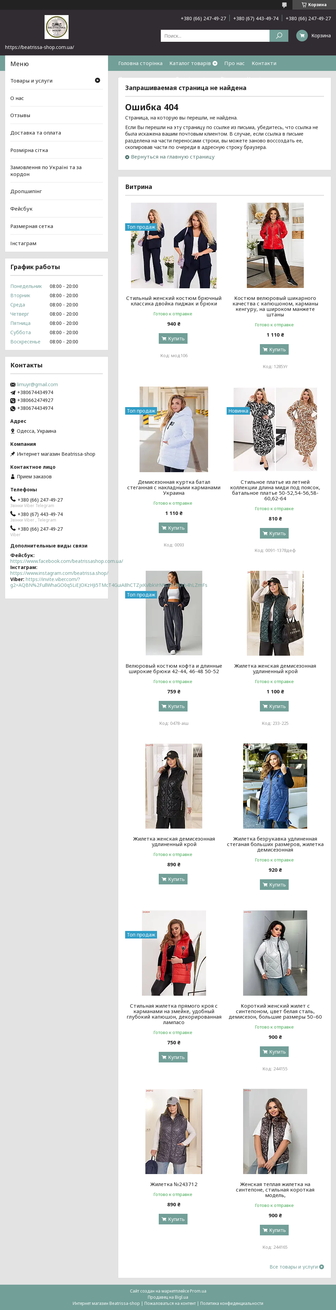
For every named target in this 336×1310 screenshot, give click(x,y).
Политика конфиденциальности (231, 1303)
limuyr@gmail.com (37, 384)
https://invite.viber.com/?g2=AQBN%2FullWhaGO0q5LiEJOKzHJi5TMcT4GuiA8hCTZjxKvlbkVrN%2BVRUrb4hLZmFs (108, 582)
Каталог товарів (190, 63)
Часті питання (265, 78)
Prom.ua (198, 1291)
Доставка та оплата (143, 78)
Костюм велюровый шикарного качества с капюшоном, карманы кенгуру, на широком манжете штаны (275, 306)
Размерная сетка (31, 226)
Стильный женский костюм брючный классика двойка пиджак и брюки (173, 300)
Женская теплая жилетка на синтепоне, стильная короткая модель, (275, 1189)
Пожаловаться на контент (170, 1303)
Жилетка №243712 (173, 1184)
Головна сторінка (140, 63)
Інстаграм (23, 243)
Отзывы (20, 115)
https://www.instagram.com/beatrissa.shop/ (59, 573)
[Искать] (278, 36)
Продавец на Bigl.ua (168, 1297)
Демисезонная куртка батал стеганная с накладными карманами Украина (173, 487)
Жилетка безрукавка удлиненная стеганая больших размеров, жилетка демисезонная (275, 844)
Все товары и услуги (293, 1267)
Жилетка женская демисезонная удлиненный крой (275, 668)
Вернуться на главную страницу (173, 156)
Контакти (264, 63)
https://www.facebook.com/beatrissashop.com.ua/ (66, 561)
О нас (17, 98)
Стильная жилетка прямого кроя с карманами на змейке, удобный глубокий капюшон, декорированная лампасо (174, 1014)
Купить (176, 338)
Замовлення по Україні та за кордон (46, 170)
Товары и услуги (31, 80)
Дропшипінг (26, 191)
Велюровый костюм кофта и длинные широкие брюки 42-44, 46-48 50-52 (173, 668)
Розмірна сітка (195, 78)
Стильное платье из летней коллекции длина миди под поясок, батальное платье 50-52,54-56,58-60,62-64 (275, 490)
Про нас (234, 63)
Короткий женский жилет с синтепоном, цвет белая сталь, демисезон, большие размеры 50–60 (275, 1011)
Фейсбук (21, 208)
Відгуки (230, 78)
